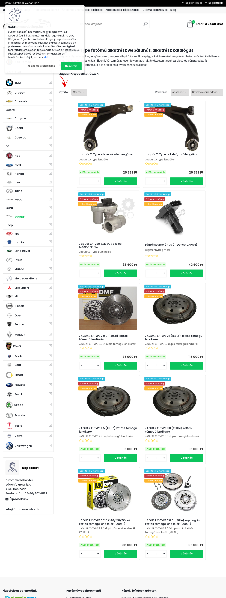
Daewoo (16, 137)
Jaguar (15, 217)
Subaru (15, 385)
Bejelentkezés (194, 3)
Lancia (15, 242)
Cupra (10, 110)
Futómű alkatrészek (155, 10)
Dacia (14, 128)
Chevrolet (17, 101)
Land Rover (18, 251)
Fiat (13, 155)
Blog (173, 10)
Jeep (9, 225)
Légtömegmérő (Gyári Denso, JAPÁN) (83, 249)
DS (7, 146)
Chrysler (16, 118)
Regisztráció (216, 3)
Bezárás (71, 66)
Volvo (14, 436)
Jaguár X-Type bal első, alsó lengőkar (137, 156)
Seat (13, 365)
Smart (14, 375)
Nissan (15, 306)
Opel (13, 315)
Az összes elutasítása (41, 66)
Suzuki (14, 394)
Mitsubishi (17, 288)
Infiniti (14, 191)
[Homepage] (4, 10)
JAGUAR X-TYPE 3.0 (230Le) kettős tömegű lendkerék (141, 345)
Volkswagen (19, 446)
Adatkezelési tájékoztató (122, 10)
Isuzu (9, 208)
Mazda (15, 269)
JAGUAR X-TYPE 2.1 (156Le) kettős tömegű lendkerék (195, 248)
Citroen (15, 93)
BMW (14, 82)
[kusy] (72, 184)
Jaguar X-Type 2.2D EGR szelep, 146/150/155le (193, 156)
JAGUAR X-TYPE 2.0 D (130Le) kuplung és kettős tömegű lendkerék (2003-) (137, 445)
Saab (14, 356)
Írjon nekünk (19, 499)
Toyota (15, 415)
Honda (15, 174)
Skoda (14, 405)
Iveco (14, 199)
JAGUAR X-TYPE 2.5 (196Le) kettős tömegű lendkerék (86, 345)
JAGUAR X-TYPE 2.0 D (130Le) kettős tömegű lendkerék (137, 248)
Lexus (14, 260)
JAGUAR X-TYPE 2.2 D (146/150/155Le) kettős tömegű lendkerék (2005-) (194, 346)
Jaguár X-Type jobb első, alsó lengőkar (83, 156)
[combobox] (180, 92)
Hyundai (16, 182)
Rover (13, 346)
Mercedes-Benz (21, 279)
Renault (15, 334)
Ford (13, 165)
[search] (146, 25)
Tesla (14, 425)
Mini (13, 296)
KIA (12, 234)
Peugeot (16, 324)
